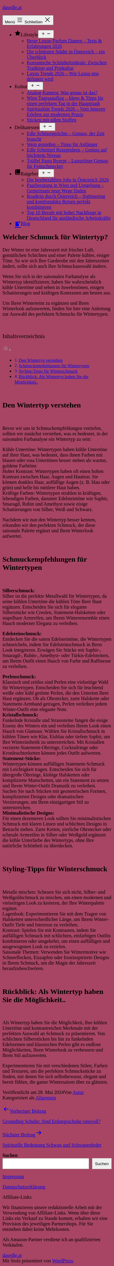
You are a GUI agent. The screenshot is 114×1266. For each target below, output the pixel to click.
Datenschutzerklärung (23, 1186)
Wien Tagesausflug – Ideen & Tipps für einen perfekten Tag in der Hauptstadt (65, 100)
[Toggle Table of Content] (7, 349)
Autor (78, 1092)
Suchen (10, 1155)
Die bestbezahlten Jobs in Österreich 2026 (68, 179)
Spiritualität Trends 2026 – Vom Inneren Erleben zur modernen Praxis (66, 111)
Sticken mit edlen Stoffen (51, 119)
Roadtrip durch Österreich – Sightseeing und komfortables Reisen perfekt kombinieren (66, 202)
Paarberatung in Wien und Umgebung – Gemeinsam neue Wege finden (65, 188)
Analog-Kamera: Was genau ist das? (62, 92)
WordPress (62, 1260)
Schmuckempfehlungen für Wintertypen (54, 365)
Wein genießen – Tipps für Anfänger (62, 144)
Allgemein (45, 1097)
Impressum (13, 1176)
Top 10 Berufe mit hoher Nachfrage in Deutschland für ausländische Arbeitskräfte (69, 215)
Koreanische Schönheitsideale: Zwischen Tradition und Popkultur (67, 65)
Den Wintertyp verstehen (41, 360)
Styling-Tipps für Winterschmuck (48, 371)
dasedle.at (12, 7)
